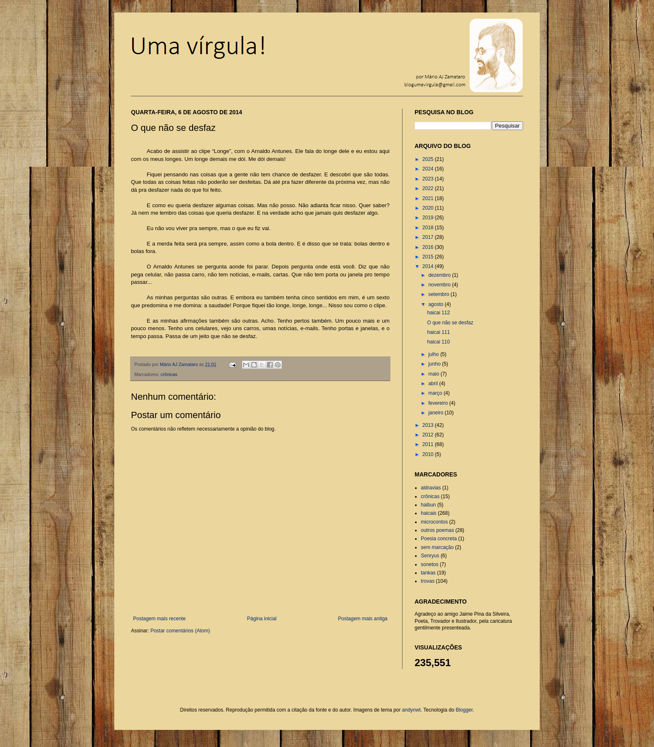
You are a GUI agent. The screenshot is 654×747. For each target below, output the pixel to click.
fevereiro (438, 403)
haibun (428, 505)
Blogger (464, 710)
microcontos (434, 522)
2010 (429, 454)
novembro (440, 285)
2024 (429, 169)
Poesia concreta (439, 538)
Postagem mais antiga (362, 619)
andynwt (411, 710)
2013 (429, 425)
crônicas (169, 374)
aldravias (431, 488)
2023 (429, 179)
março (436, 393)
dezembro (440, 275)
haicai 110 (438, 342)
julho (434, 354)
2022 (429, 188)
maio (434, 374)
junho (435, 364)
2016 (429, 247)
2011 (429, 444)
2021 (429, 198)
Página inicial (262, 619)
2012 (429, 435)
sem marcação (437, 547)
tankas (428, 573)
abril (433, 383)
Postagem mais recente (159, 619)
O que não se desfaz (450, 323)
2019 (429, 218)
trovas (428, 581)
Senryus (430, 556)
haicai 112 (438, 313)
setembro (439, 294)
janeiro (436, 413)
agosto (436, 304)
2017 (429, 237)
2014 (429, 266)
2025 (429, 159)
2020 (429, 208)
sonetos (429, 564)
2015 (429, 257)
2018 (429, 228)
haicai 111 (438, 332)
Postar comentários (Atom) (180, 631)
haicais (428, 513)
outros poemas (437, 530)
